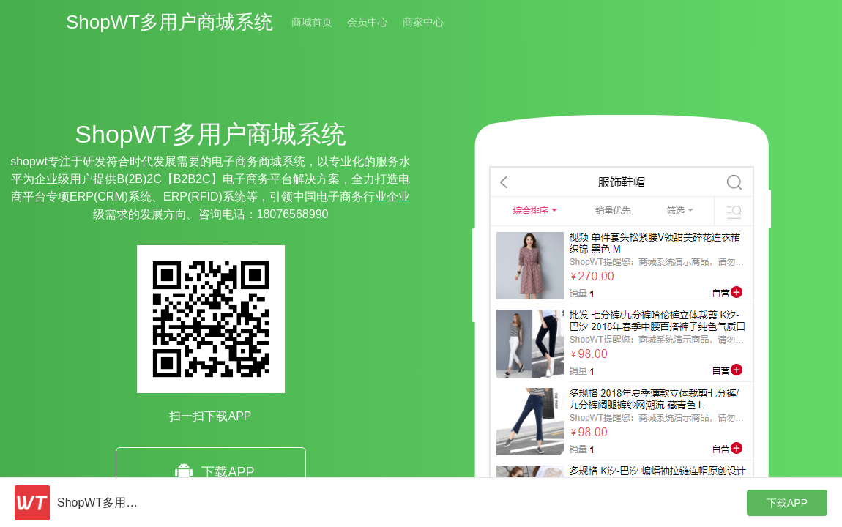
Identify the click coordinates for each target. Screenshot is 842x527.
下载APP (210, 472)
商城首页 (311, 22)
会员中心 (367, 22)
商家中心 (423, 22)
